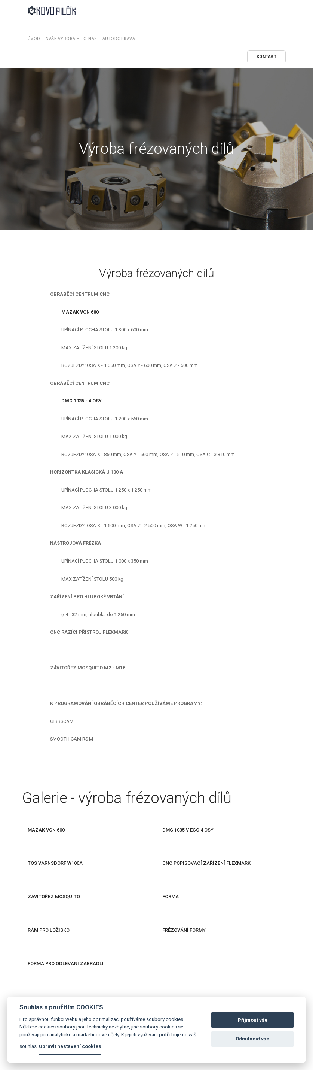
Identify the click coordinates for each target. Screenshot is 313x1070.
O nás (90, 38)
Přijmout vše (252, 1020)
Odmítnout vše (252, 1039)
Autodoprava (118, 38)
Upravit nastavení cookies (70, 1046)
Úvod (34, 38)
